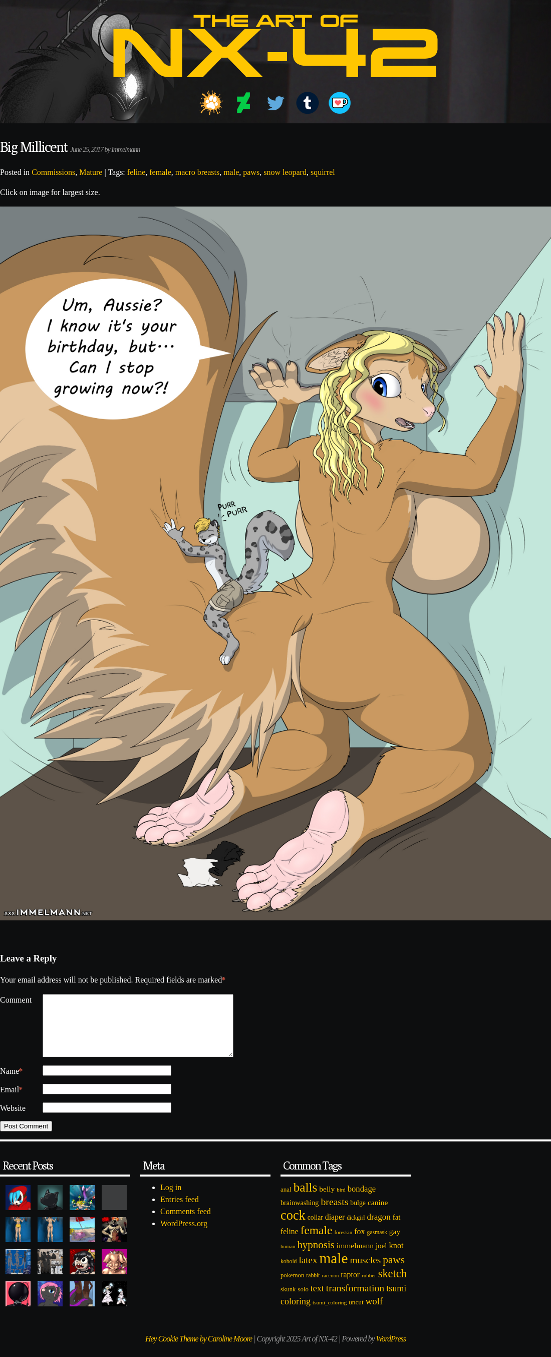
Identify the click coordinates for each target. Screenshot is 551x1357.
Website (13, 1120)
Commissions (53, 172)
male (231, 172)
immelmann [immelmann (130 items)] (355, 1257)
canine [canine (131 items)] (378, 1214)
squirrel (323, 172)
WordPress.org (183, 1235)
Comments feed (185, 1223)
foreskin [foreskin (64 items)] (343, 1244)
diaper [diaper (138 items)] (335, 1229)
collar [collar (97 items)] (315, 1229)
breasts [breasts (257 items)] (334, 1213)
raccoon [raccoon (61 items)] (330, 1287)
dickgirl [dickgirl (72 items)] (356, 1230)
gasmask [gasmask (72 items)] (377, 1244)
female (160, 172)
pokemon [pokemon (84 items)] (292, 1287)
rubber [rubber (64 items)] (369, 1287)
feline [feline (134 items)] (290, 1243)
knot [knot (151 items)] (396, 1257)
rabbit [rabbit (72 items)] (313, 1287)
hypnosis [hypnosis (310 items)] (315, 1257)
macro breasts (197, 172)
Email (11, 1102)
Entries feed (179, 1211)
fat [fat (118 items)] (397, 1229)
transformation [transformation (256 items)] (355, 1299)
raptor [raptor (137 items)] (350, 1286)
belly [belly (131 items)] (327, 1201)
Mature (90, 172)
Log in (170, 1199)
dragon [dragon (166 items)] (379, 1229)
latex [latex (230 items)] (308, 1272)
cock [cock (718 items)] (293, 1227)
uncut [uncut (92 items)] (356, 1314)
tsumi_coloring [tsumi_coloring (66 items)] (330, 1314)
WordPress (391, 1350)
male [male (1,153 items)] (333, 1270)
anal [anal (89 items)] (286, 1201)
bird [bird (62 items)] (341, 1202)
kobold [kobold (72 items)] (289, 1273)
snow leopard (285, 172)
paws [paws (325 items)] (394, 1272)
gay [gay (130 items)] (394, 1243)
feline (136, 172)
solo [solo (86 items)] (303, 1301)
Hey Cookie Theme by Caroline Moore (198, 1350)
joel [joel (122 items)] (381, 1258)
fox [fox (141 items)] (359, 1243)
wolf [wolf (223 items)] (374, 1313)
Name (11, 1083)
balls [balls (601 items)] (306, 1199)
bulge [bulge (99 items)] (358, 1215)
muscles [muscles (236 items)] (365, 1272)
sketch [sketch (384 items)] (392, 1285)
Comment (16, 1000)
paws (251, 172)
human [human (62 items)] (288, 1258)
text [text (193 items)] (317, 1300)
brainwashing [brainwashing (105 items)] (300, 1215)
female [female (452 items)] (317, 1242)
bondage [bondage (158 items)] (362, 1201)
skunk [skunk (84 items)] (288, 1301)
